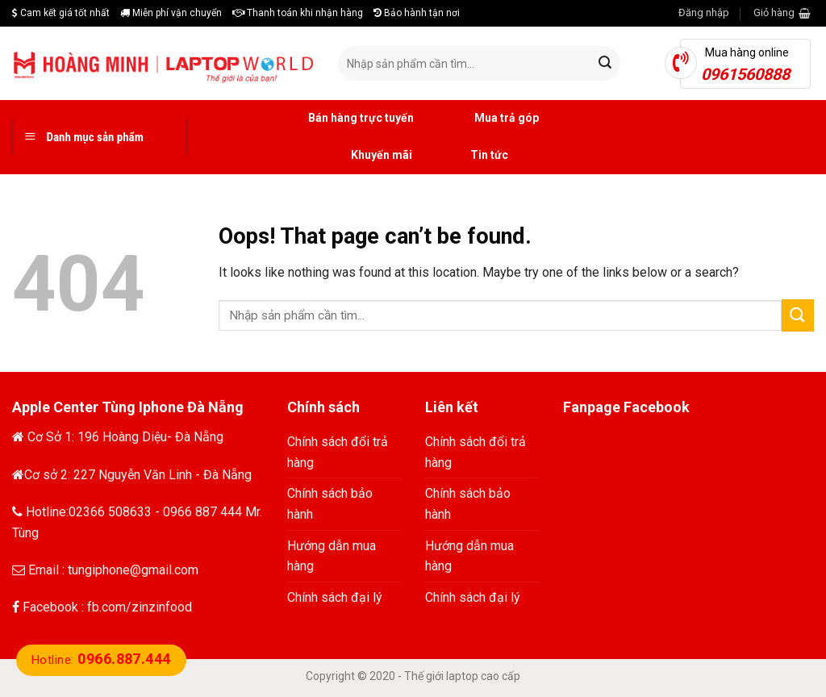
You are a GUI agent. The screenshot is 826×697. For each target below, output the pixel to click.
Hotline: (101, 660)
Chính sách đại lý (334, 597)
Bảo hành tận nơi (416, 13)
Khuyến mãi (363, 155)
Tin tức (472, 155)
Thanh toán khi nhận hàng (297, 13)
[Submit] (798, 315)
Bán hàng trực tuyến (343, 118)
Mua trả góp (488, 118)
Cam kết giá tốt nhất (61, 13)
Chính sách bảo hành (330, 504)
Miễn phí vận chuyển (171, 13)
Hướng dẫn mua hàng (331, 556)
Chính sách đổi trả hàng (337, 452)
